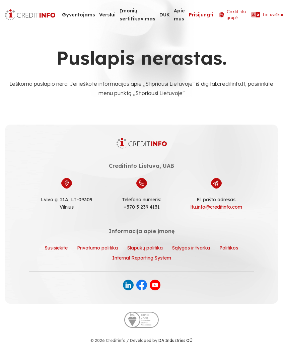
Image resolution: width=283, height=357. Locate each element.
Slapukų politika (145, 248)
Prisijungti (201, 15)
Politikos (228, 248)
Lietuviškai (267, 15)
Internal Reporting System (141, 258)
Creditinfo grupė (232, 15)
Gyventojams (78, 15)
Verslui (107, 15)
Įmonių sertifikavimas (137, 15)
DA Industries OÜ (175, 340)
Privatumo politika (97, 248)
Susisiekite (56, 248)
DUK (164, 15)
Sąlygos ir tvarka (191, 248)
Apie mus (179, 15)
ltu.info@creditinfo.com (216, 207)
